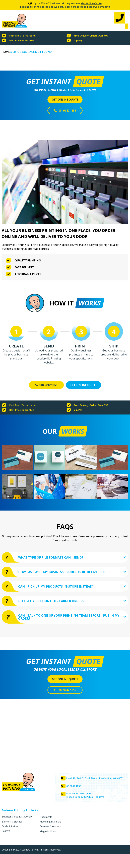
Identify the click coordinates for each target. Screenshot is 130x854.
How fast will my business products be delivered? (61, 573)
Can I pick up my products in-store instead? (56, 587)
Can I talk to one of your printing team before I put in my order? (68, 618)
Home (6, 52)
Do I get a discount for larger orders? (52, 602)
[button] (126, 26)
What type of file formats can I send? (50, 558)
